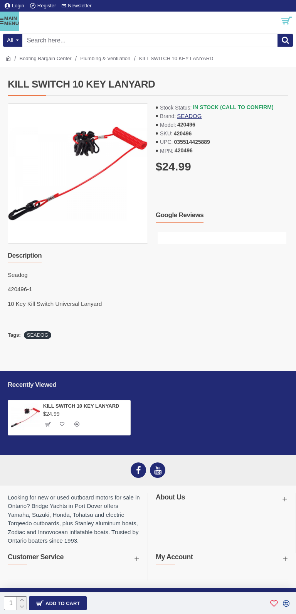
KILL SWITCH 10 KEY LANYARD (81, 406)
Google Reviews (180, 215)
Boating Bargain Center (46, 58)
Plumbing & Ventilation (105, 58)
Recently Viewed (32, 384)
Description (25, 255)
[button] (163, 238)
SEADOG (189, 116)
